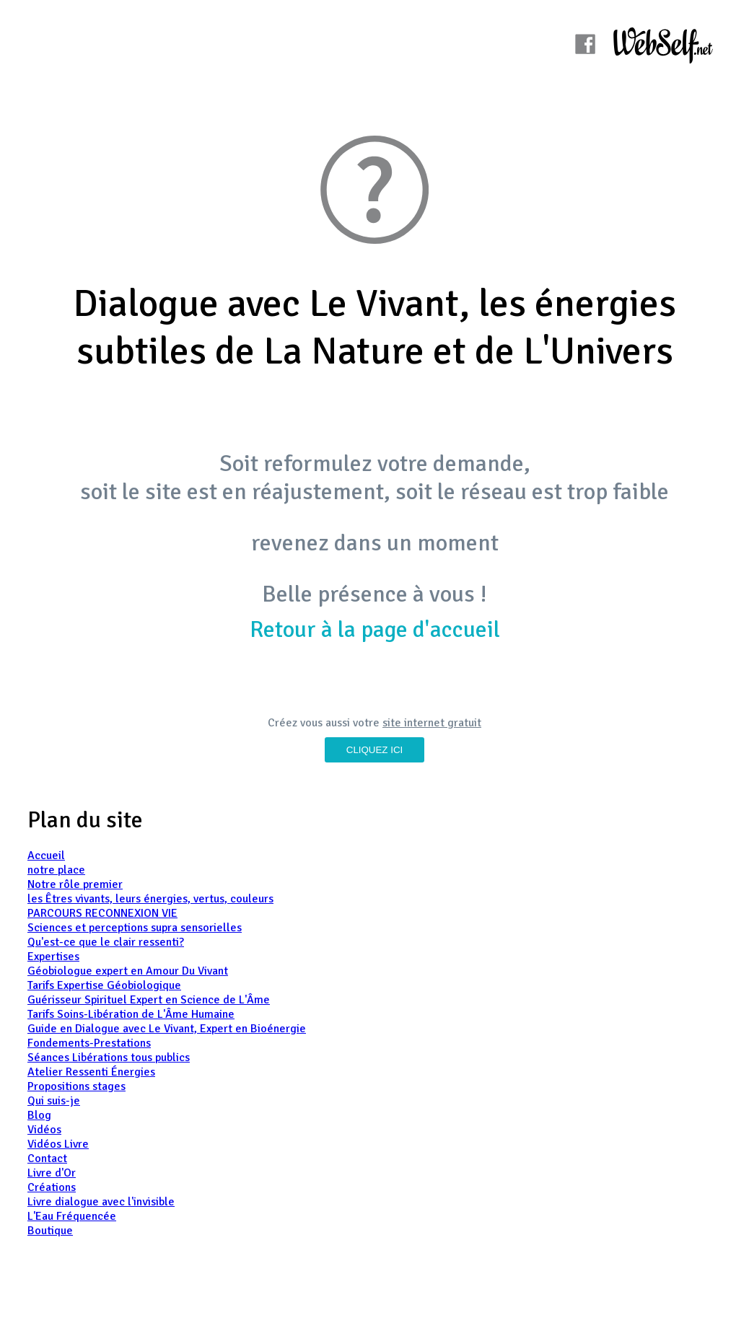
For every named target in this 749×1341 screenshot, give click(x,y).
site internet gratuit (431, 723)
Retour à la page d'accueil (375, 629)
